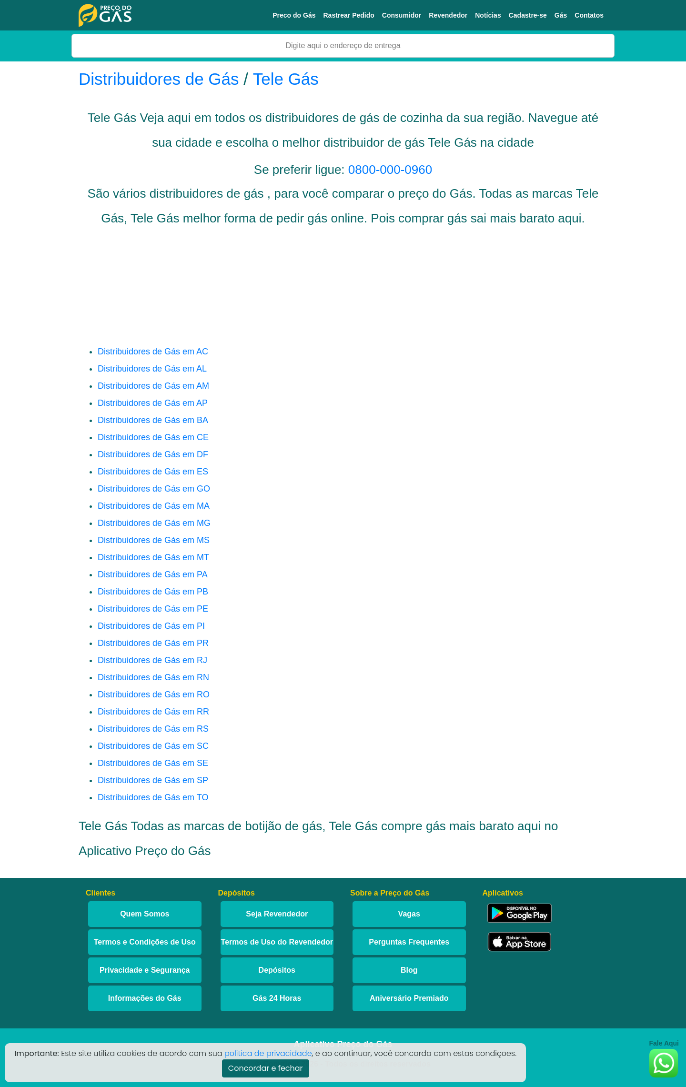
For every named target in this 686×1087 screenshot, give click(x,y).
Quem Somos (144, 914)
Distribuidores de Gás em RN (153, 677)
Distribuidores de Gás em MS (154, 540)
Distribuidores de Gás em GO (154, 488)
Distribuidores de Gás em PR (153, 643)
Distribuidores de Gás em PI (151, 626)
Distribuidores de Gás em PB (153, 591)
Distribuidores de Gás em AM (153, 386)
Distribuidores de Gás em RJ (152, 660)
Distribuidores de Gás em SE (153, 763)
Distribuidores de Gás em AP (153, 403)
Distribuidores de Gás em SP (153, 780)
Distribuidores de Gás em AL (152, 368)
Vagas (409, 914)
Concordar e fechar (265, 1068)
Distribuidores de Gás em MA (154, 506)
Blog (409, 970)
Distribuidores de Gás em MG (154, 523)
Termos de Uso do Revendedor (277, 942)
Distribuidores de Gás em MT (153, 557)
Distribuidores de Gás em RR (153, 711)
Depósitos (277, 970)
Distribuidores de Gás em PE (153, 609)
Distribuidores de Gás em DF (153, 454)
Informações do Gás (145, 998)
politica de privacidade (268, 1053)
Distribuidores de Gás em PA (153, 574)
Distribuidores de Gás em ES (153, 471)
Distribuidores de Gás (161, 79)
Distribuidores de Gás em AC (153, 351)
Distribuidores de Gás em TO (153, 797)
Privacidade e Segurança (145, 970)
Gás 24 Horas (276, 998)
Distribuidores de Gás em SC (153, 746)
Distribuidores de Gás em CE (153, 437)
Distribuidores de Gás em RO (154, 694)
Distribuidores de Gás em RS (153, 729)
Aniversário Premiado (409, 998)
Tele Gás (286, 79)
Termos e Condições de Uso (145, 942)
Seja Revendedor (277, 914)
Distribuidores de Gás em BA (153, 420)
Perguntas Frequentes (409, 942)
